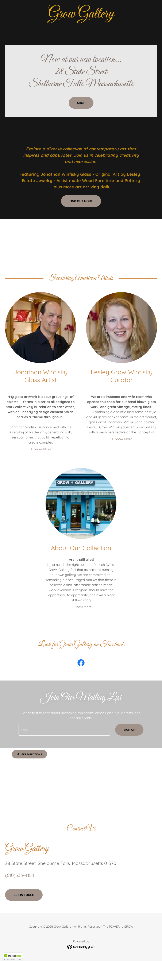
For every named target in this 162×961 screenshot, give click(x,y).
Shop (81, 103)
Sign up (129, 730)
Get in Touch (24, 895)
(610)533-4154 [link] (19, 875)
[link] (81, 16)
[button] (40, 448)
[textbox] (64, 730)
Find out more (81, 201)
